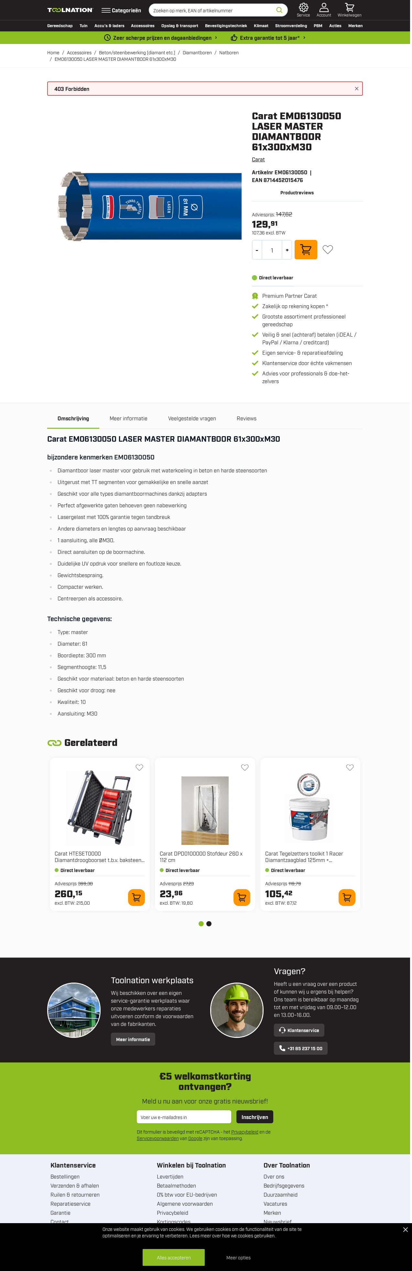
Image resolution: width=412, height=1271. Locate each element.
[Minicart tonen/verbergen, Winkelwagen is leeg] (349, 10)
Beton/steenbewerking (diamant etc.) (137, 52)
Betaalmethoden (176, 1186)
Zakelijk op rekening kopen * (295, 306)
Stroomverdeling (291, 25)
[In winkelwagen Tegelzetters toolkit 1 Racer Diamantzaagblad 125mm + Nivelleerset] (347, 898)
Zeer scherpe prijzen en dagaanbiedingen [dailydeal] (162, 37)
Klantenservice (299, 1031)
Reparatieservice (70, 1204)
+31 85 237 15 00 (300, 1049)
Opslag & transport (179, 25)
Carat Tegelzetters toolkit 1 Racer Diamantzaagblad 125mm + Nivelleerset (304, 860)
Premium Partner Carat (289, 295)
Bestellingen (65, 1177)
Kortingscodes (173, 1222)
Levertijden (170, 1177)
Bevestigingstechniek (226, 25)
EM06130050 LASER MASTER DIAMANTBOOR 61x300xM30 (115, 58)
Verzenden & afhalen (74, 1186)
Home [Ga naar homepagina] (53, 52)
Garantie (60, 1213)
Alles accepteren (174, 1257)
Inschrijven (255, 1118)
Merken (355, 25)
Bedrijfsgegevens (284, 1186)
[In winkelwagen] (306, 249)
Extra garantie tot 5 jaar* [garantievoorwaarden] (270, 37)
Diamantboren (197, 52)
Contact (59, 1222)
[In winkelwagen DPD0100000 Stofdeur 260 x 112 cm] (241, 898)
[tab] (201, 924)
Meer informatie (133, 1040)
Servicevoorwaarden (158, 1139)
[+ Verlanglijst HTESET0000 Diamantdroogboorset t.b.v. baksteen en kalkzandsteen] (139, 768)
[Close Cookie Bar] (405, 1229)
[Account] (323, 10)
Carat (258, 159)
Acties (335, 25)
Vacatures (275, 1204)
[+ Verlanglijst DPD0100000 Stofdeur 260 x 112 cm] (245, 768)
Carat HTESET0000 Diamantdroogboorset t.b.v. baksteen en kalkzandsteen (98, 860)
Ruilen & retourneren (75, 1195)
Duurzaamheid (281, 1195)
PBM (318, 25)
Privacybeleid (244, 1132)
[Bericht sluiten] (357, 89)
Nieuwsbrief (278, 1222)
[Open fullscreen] (144, 207)
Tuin (84, 25)
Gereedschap (60, 25)
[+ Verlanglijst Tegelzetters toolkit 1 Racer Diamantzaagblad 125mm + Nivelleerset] (350, 768)
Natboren (229, 52)
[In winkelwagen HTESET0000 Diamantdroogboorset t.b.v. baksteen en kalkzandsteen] (136, 898)
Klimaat (261, 25)
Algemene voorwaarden (185, 1204)
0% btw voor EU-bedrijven (187, 1195)
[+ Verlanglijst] (328, 250)
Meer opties (238, 1257)
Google (195, 1139)
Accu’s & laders (109, 25)
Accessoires (143, 25)
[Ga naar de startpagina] (70, 10)
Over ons (274, 1177)
